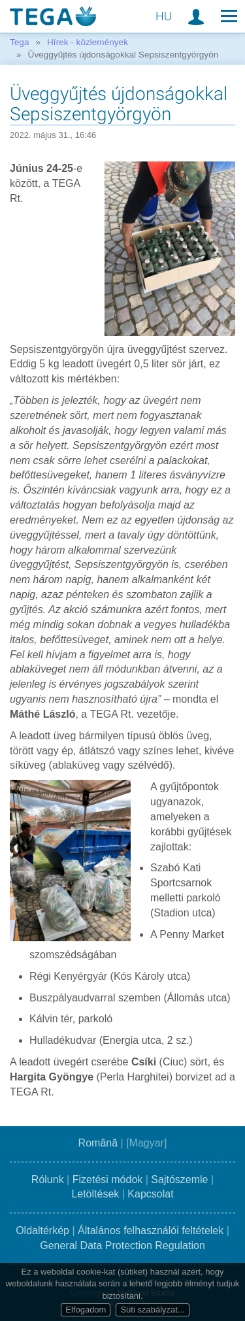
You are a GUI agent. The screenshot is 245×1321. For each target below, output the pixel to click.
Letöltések (95, 1193)
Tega (19, 42)
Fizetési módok (108, 1179)
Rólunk (47, 1179)
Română (98, 1142)
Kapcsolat (150, 1193)
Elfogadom (85, 1309)
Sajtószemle (179, 1179)
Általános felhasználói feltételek (150, 1230)
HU (163, 16)
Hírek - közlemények (87, 42)
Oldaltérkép (42, 1230)
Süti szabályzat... (152, 1309)
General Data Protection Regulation (122, 1245)
